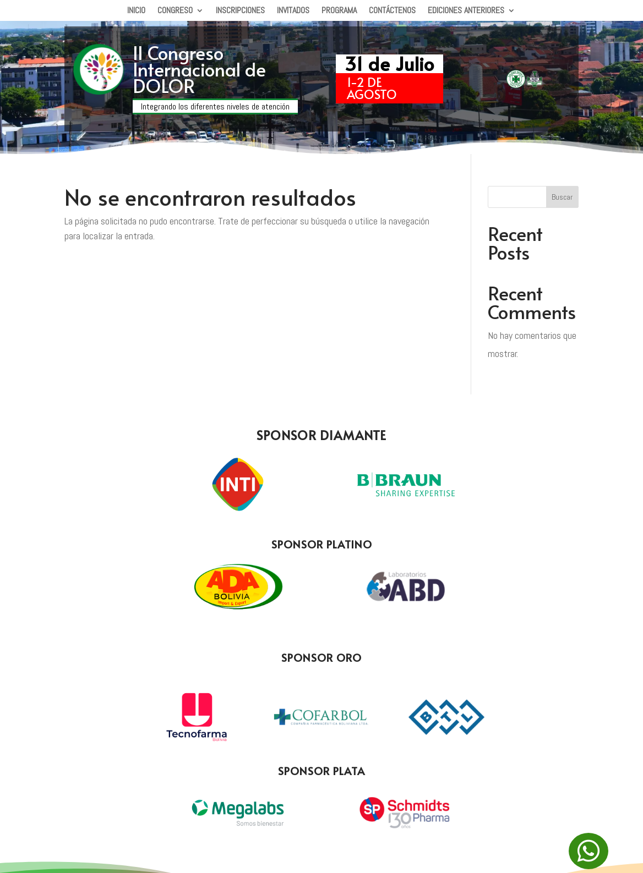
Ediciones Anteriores (466, 11)
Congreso (175, 11)
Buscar (562, 197)
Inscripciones (240, 11)
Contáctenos (392, 11)
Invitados (293, 11)
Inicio (136, 11)
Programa (339, 11)
